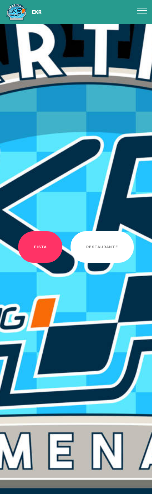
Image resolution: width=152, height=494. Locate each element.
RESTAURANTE (102, 247)
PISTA (40, 247)
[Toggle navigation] (142, 10)
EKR (37, 12)
